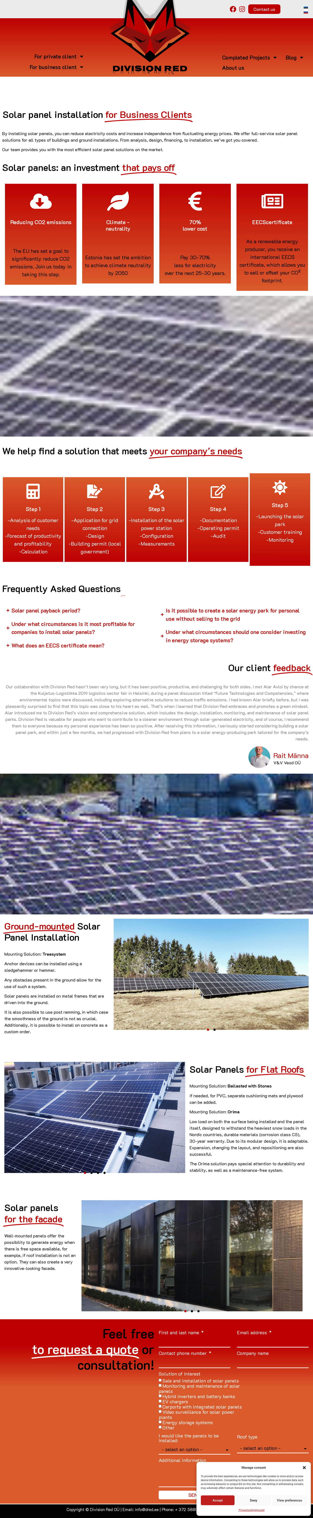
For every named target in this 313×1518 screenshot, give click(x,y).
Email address (252, 1333)
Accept (218, 1500)
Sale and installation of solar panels (200, 1380)
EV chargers (175, 1401)
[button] (304, 1467)
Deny (253, 1500)
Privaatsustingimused (252, 1510)
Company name (253, 1353)
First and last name (179, 1333)
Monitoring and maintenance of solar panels (199, 1388)
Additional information (182, 1460)
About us (233, 67)
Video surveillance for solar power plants (196, 1414)
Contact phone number (183, 1353)
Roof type (247, 1437)
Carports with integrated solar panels (202, 1407)
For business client (57, 67)
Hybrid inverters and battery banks (198, 1396)
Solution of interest (179, 1374)
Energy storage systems (187, 1422)
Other (168, 1427)
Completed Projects (250, 57)
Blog (295, 57)
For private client (59, 56)
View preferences (289, 1500)
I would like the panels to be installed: (189, 1438)
